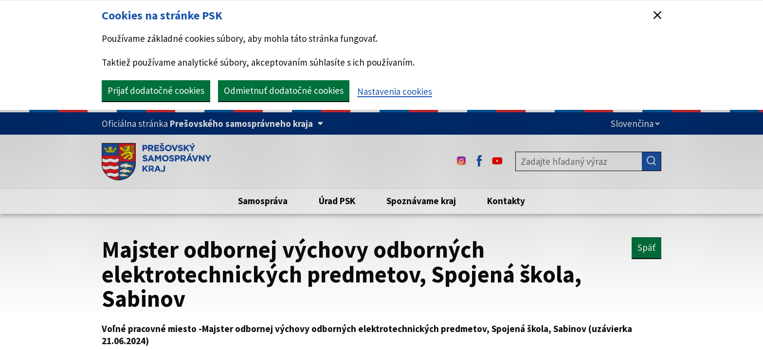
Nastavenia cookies (394, 91)
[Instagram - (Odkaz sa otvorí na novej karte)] (461, 161)
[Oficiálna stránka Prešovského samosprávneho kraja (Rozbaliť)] (212, 124)
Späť (646, 247)
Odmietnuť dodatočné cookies (284, 90)
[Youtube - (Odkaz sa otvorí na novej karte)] (497, 161)
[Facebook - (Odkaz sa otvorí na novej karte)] (479, 161)
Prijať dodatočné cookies (156, 90)
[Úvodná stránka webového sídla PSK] (156, 161)
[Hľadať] (651, 161)
